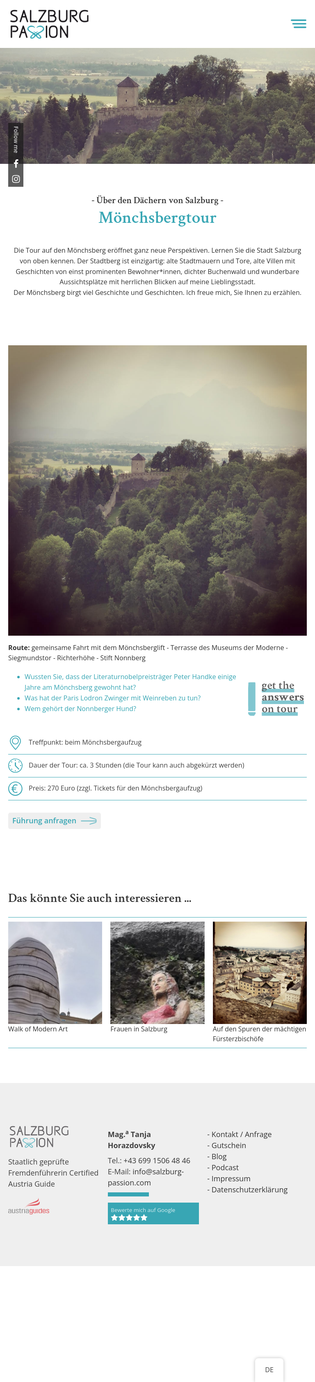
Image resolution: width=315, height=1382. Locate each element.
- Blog (216, 1156)
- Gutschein (226, 1145)
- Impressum (229, 1178)
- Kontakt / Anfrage (239, 1134)
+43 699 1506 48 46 (156, 1160)
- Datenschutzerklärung (247, 1189)
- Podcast (223, 1167)
